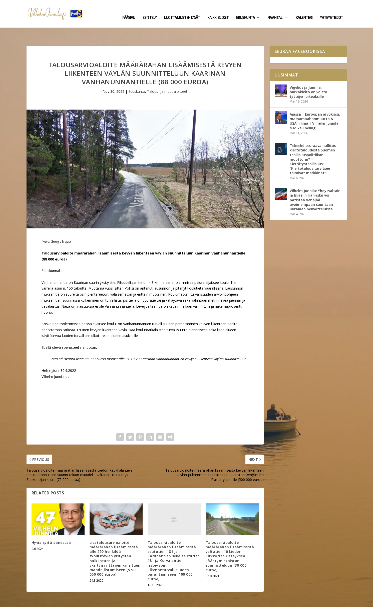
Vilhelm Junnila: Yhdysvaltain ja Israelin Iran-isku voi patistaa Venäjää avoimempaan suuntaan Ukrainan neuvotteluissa (315, 184)
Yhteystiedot (331, 10)
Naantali (275, 10)
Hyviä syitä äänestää (51, 527)
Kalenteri (304, 10)
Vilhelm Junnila (43, 601)
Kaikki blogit (218, 10)
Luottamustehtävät (182, 10)
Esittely (150, 10)
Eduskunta (245, 10)
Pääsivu (128, 10)
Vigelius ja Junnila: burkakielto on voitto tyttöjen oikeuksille (308, 76)
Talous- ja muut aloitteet (167, 75)
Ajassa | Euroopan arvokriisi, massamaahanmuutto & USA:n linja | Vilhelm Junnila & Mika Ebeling (315, 105)
